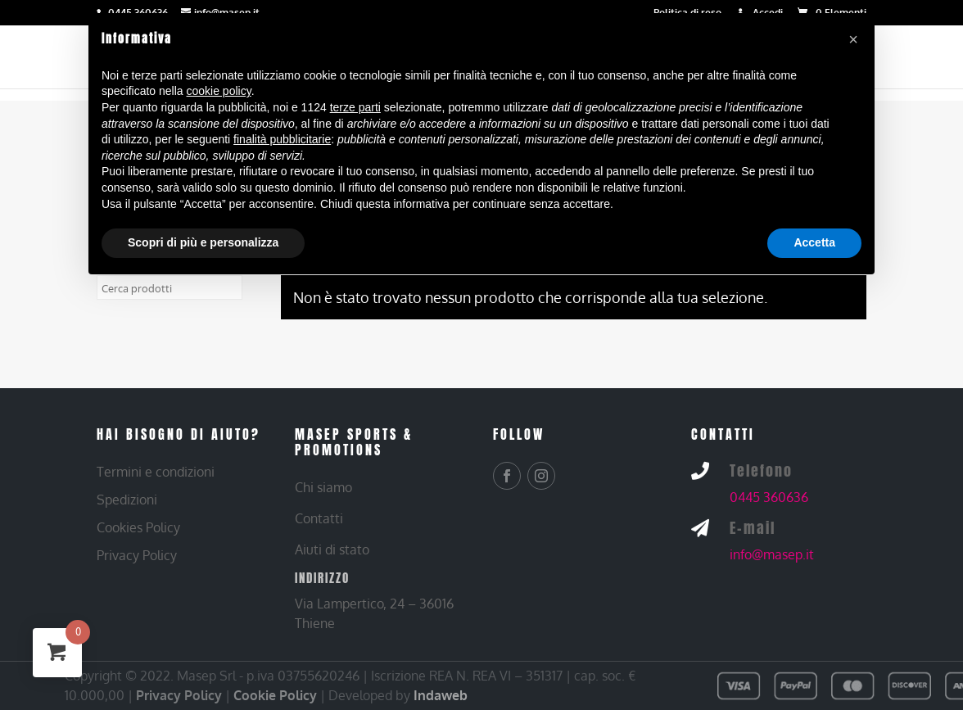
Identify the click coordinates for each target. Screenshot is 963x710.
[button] (853, 39)
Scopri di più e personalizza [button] (203, 242)
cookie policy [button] (219, 90)
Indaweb (441, 695)
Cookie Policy (275, 695)
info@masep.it (772, 554)
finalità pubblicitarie (282, 139)
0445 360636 (769, 497)
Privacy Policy (179, 695)
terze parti (355, 107)
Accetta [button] (814, 242)
